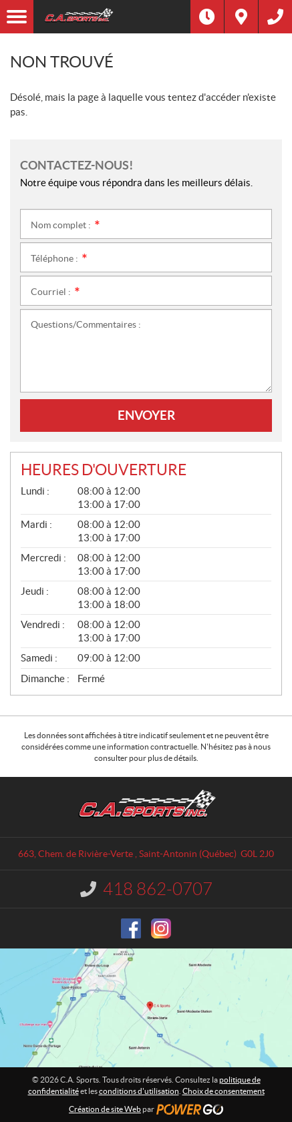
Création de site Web (105, 1109)
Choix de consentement (223, 1091)
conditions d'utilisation (139, 1091)
